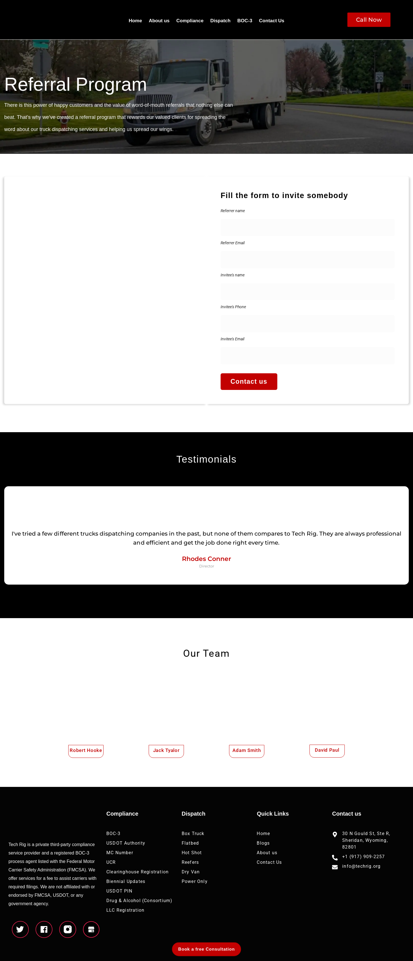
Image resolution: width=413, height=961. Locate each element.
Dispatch (220, 20)
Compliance (189, 20)
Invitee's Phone (233, 307)
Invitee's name (233, 275)
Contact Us (271, 20)
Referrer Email (233, 243)
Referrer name (233, 210)
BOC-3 (244, 20)
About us (159, 20)
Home (135, 20)
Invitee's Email (232, 339)
